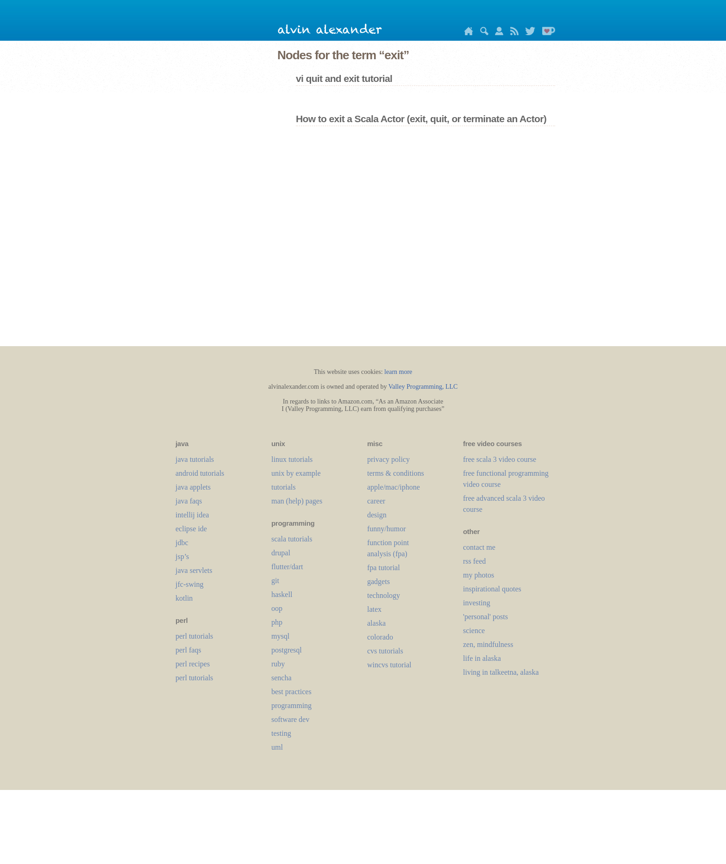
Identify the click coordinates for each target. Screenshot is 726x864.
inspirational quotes (492, 589)
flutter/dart (287, 567)
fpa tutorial (383, 568)
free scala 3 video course (499, 459)
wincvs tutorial (389, 665)
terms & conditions (395, 473)
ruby (278, 664)
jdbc (181, 543)
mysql (280, 636)
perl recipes (192, 664)
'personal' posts (485, 617)
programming (291, 705)
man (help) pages (296, 501)
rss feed (474, 561)
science (474, 630)
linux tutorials (292, 459)
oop (276, 608)
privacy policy (388, 459)
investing (476, 603)
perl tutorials (194, 636)
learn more (398, 371)
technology (383, 595)
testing (281, 733)
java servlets (194, 570)
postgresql (286, 650)
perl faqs (188, 650)
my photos (478, 575)
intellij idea (192, 515)
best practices (291, 692)
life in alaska (482, 658)
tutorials (283, 487)
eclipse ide (191, 529)
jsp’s (182, 556)
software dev (290, 719)
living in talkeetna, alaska (501, 672)
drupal (280, 553)
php (276, 622)
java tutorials (194, 459)
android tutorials (199, 473)
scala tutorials (291, 539)
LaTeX (374, 609)
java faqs (188, 501)
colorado (380, 637)
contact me (479, 547)
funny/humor (386, 529)
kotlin (184, 598)
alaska (376, 623)
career (376, 501)
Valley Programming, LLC (423, 386)
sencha (281, 678)
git (275, 580)
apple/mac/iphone (393, 487)
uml (277, 747)
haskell (281, 594)
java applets (193, 487)
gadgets (378, 581)
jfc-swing (189, 584)
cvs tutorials (385, 651)
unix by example (296, 473)
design (377, 515)
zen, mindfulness (488, 644)
